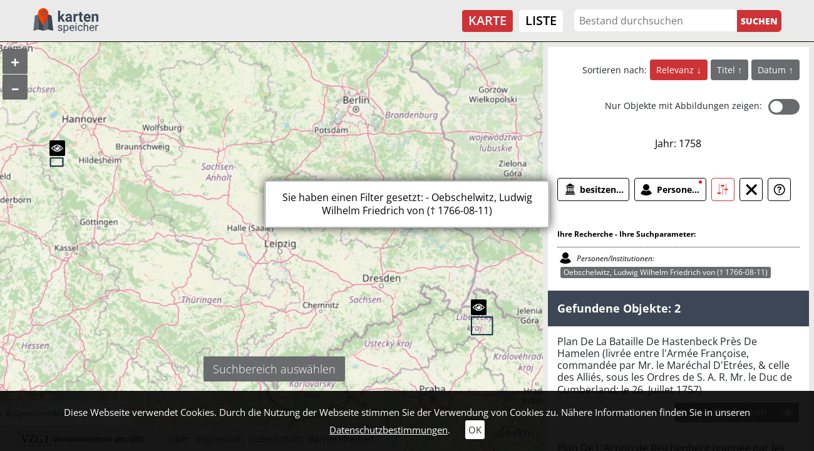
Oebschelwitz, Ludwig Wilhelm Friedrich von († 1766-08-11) (666, 272)
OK (475, 429)
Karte (487, 20)
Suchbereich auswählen (274, 368)
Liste (541, 20)
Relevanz (676, 70)
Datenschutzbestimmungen (388, 429)
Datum (773, 70)
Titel (727, 70)
